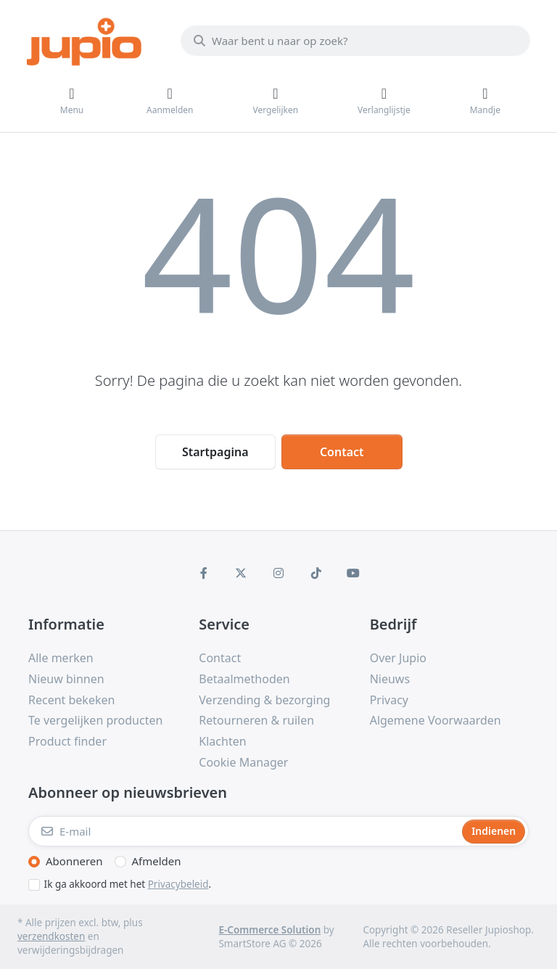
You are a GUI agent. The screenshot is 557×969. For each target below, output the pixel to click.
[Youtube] (353, 573)
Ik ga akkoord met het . (128, 884)
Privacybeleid (178, 884)
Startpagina (215, 452)
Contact (342, 452)
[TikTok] (316, 573)
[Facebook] (204, 573)
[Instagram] (278, 573)
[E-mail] (243, 831)
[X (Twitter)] (241, 573)
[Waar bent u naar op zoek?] (355, 40)
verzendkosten (51, 936)
